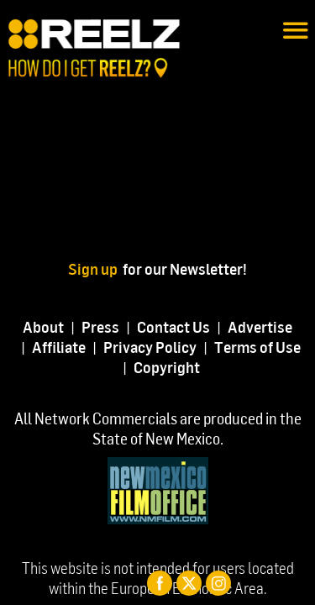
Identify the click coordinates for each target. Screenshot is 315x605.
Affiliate (59, 346)
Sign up (95, 268)
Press (100, 326)
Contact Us (173, 326)
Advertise (260, 326)
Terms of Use (257, 346)
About (43, 326)
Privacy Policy (150, 346)
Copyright (167, 366)
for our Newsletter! (185, 268)
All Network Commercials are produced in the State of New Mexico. (158, 428)
